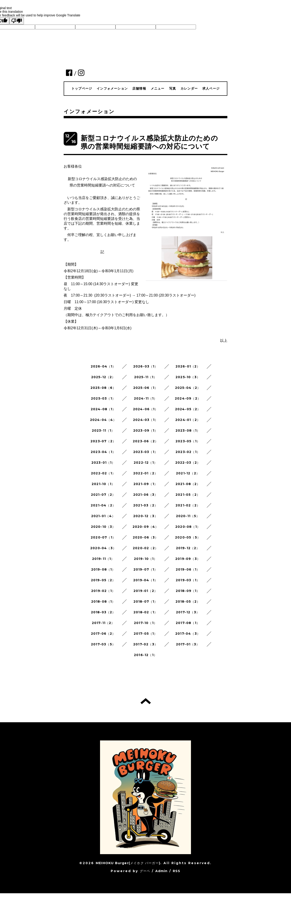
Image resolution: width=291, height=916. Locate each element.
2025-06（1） (145, 388)
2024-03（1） (145, 420)
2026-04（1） (103, 366)
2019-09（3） (187, 559)
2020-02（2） (145, 548)
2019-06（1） (188, 569)
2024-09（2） (188, 398)
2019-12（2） (188, 548)
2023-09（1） (145, 430)
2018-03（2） (103, 612)
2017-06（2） (103, 634)
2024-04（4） (103, 420)
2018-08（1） (103, 601)
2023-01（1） (103, 463)
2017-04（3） (187, 634)
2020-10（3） (103, 527)
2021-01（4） (103, 516)
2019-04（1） (145, 580)
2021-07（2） (103, 495)
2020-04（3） (103, 548)
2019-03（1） (188, 580)
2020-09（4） (146, 527)
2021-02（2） (188, 505)
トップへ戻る (145, 701)
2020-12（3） (145, 516)
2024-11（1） (145, 398)
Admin (161, 871)
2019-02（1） (103, 591)
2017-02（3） (145, 644)
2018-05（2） (188, 601)
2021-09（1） (145, 484)
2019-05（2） (103, 580)
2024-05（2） (188, 409)
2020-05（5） (188, 537)
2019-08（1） (103, 569)
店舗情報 (139, 88)
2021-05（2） (188, 495)
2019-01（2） (145, 591)
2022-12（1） (145, 463)
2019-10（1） (145, 559)
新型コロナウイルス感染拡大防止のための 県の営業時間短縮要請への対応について (149, 142)
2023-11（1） (103, 430)
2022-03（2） (188, 463)
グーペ (145, 871)
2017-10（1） (145, 623)
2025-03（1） (103, 398)
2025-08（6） (103, 388)
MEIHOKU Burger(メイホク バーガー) (128, 863)
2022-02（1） (103, 473)
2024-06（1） (145, 409)
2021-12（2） (188, 473)
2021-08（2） (188, 484)
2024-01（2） (187, 420)
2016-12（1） (145, 655)
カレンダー (189, 88)
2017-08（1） (188, 623)
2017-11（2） (103, 623)
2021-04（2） (103, 505)
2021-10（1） (103, 484)
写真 (172, 88)
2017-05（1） (146, 634)
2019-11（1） (103, 559)
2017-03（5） (103, 644)
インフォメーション (112, 88)
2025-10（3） (188, 377)
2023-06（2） (145, 441)
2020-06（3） (145, 537)
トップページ (81, 88)
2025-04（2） (188, 388)
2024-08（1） (103, 409)
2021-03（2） (145, 505)
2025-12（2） (103, 377)
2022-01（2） (145, 473)
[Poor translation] (16, 21)
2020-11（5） (188, 516)
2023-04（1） (103, 452)
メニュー (158, 88)
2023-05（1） (188, 441)
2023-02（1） (188, 452)
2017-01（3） (188, 644)
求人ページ (211, 88)
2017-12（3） (188, 612)
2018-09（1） (188, 591)
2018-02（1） (145, 612)
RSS (177, 871)
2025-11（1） (145, 377)
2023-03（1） (145, 452)
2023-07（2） (103, 441)
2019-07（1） (145, 569)
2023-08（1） (188, 430)
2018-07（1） (145, 601)
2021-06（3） (145, 495)
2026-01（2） (188, 366)
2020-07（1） (103, 537)
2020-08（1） (187, 527)
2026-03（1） (145, 366)
